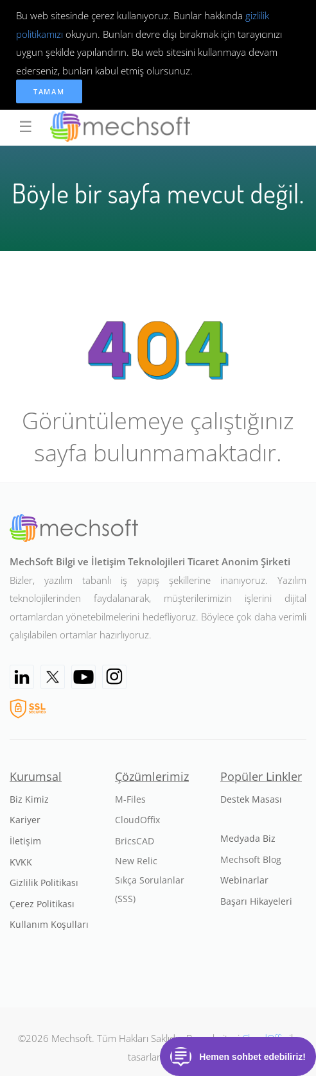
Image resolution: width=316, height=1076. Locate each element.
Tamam (49, 91)
